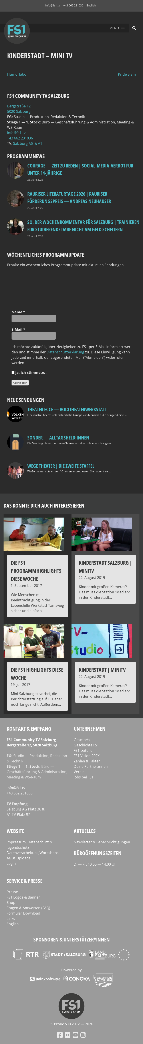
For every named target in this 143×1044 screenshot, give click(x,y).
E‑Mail (18, 329)
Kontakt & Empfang (29, 728)
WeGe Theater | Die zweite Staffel (60, 465)
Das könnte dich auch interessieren (44, 505)
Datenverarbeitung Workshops (33, 852)
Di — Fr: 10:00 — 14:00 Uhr (96, 864)
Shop (11, 902)
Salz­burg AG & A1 (27, 143)
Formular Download (23, 913)
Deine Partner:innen (91, 766)
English (91, 5)
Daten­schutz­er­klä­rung (65, 352)
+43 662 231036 (73, 5)
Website (15, 830)
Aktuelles (85, 830)
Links (11, 918)
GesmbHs (82, 739)
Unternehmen (89, 728)
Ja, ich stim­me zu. (29, 372)
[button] (114, 28)
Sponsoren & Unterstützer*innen (71, 939)
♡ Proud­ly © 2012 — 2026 (71, 1024)
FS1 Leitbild (83, 750)
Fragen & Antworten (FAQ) (28, 907)
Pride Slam (127, 74)
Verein (79, 771)
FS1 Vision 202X (86, 755)
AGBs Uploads (18, 858)
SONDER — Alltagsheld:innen (58, 437)
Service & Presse (24, 880)
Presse (12, 891)
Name (18, 312)
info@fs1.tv (52, 5)
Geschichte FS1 (86, 745)
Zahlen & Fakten (87, 761)
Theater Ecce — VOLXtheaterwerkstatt (67, 409)
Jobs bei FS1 (83, 777)
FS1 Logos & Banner (23, 897)
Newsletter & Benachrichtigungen (102, 842)
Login (11, 863)
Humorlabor (17, 74)
